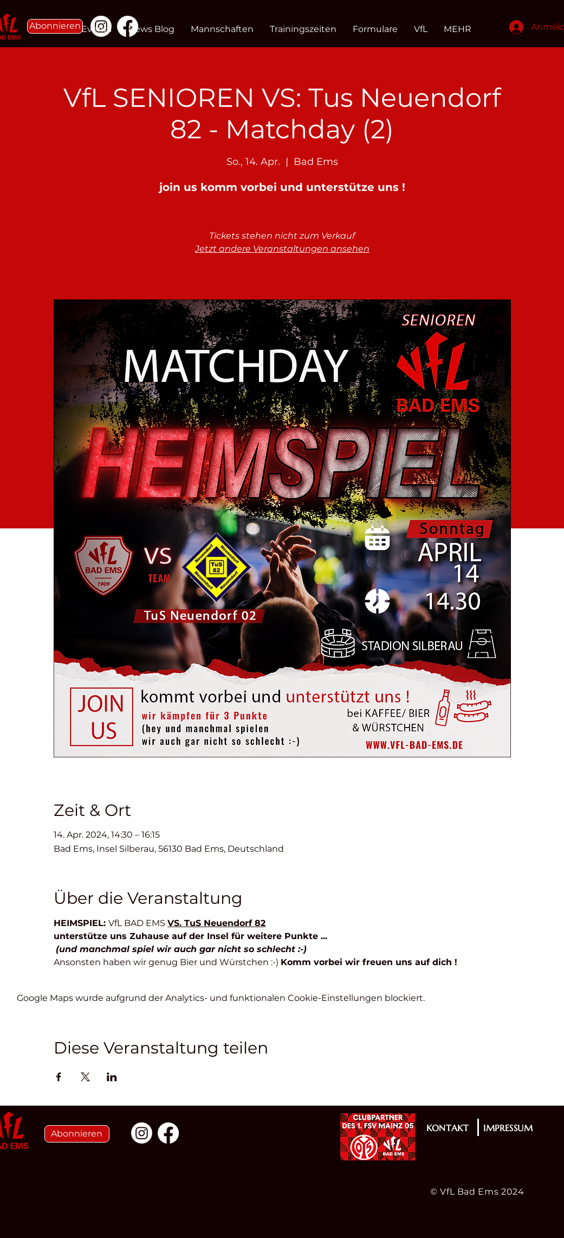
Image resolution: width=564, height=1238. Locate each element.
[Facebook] (168, 1133)
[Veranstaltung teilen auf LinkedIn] (112, 1077)
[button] (55, 26)
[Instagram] (141, 1133)
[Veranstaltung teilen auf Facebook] (59, 1077)
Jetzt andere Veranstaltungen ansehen (282, 249)
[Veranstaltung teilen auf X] (85, 1077)
